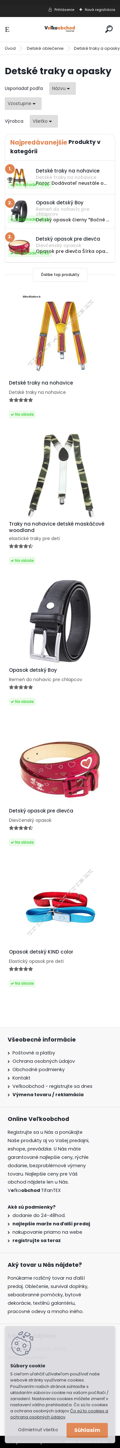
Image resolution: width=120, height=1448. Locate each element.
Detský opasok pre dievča (41, 811)
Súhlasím (87, 1430)
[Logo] (60, 29)
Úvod (10, 48)
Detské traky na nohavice (41, 383)
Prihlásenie (64, 9)
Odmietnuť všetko (38, 1430)
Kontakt (21, 1078)
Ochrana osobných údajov (43, 1061)
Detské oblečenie (45, 48)
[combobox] (62, 88)
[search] (109, 29)
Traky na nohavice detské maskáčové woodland (56, 527)
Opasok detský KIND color (41, 952)
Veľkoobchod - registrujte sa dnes (52, 1086)
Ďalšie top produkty (60, 274)
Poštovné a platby (33, 1053)
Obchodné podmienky (38, 1069)
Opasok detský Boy (33, 670)
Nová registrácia (100, 9)
